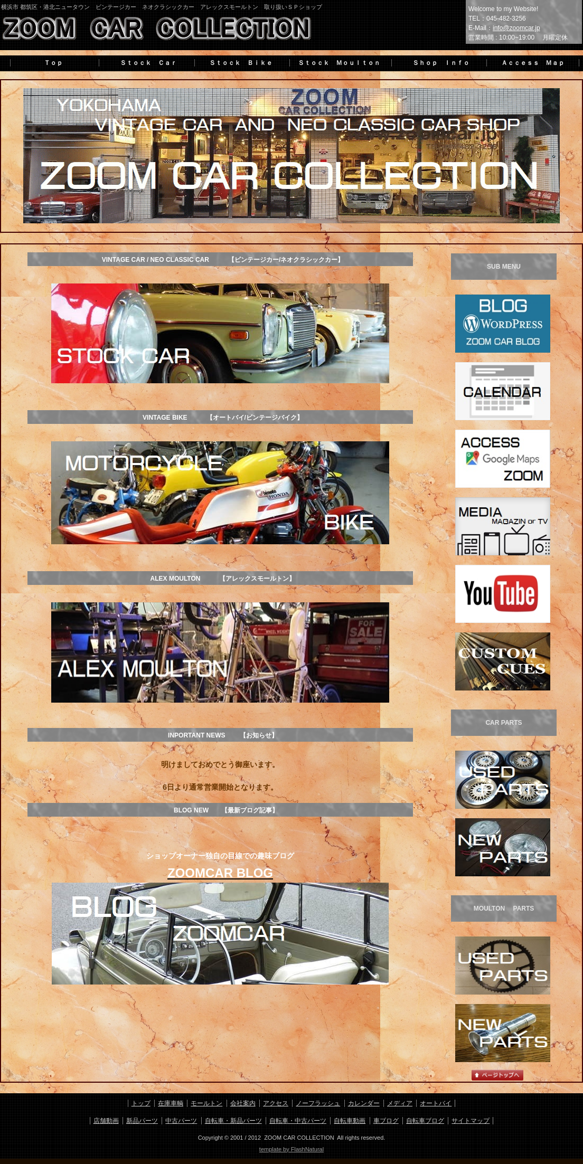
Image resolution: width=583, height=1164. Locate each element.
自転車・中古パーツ (297, 1120)
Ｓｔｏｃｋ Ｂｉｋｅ (241, 63)
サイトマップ (471, 1120)
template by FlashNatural (291, 1149)
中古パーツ (181, 1120)
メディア (399, 1103)
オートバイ (436, 1103)
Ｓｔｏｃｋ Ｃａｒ (145, 63)
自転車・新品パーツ (233, 1120)
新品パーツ (142, 1120)
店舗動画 (106, 1120)
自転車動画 (349, 1120)
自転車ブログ (425, 1120)
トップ (141, 1103)
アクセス (275, 1103)
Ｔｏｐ (53, 63)
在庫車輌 (170, 1103)
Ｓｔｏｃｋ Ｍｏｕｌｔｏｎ (339, 63)
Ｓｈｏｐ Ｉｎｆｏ (438, 63)
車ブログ (386, 1120)
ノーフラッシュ (318, 1103)
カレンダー (364, 1103)
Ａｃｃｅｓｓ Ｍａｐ (533, 63)
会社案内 (243, 1103)
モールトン (206, 1103)
